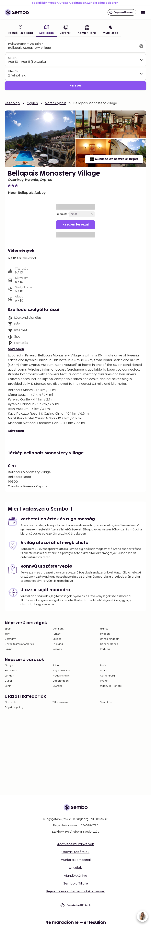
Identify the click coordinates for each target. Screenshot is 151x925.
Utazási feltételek (75, 852)
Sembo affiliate (75, 883)
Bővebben (16, 349)
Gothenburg (107, 675)
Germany (10, 639)
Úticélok (75, 868)
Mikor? (12, 58)
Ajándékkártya (75, 876)
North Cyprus (55, 103)
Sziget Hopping (14, 707)
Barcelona (11, 670)
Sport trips (106, 702)
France (104, 628)
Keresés (75, 85)
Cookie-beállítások (75, 905)
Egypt (8, 649)
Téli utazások (60, 702)
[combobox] (72, 48)
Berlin (8, 686)
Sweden (105, 633)
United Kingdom (109, 639)
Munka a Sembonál (76, 860)
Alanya (9, 665)
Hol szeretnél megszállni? (25, 43)
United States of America (19, 644)
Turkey (56, 633)
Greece (56, 639)
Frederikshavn (61, 675)
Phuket (104, 680)
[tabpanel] (75, 65)
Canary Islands (109, 644)
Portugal (105, 649)
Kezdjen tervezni (76, 224)
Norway (57, 649)
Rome (103, 670)
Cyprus (32, 103)
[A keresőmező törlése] (141, 46)
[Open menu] (143, 12)
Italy (7, 633)
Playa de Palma (61, 670)
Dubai (8, 680)
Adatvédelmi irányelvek (75, 844)
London (9, 675)
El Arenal (57, 686)
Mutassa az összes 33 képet (114, 159)
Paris (103, 665)
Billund (56, 665)
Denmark (58, 628)
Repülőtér (62, 214)
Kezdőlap (12, 103)
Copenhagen (60, 680)
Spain (8, 628)
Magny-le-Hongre (111, 686)
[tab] (20, 30)
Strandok (10, 702)
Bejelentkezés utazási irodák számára (75, 891)
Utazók (13, 71)
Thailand (57, 644)
